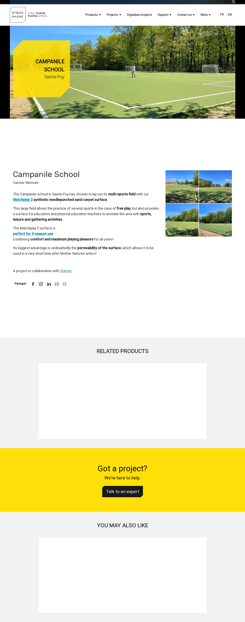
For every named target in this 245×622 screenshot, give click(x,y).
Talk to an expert (122, 491)
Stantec (66, 271)
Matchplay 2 (23, 200)
